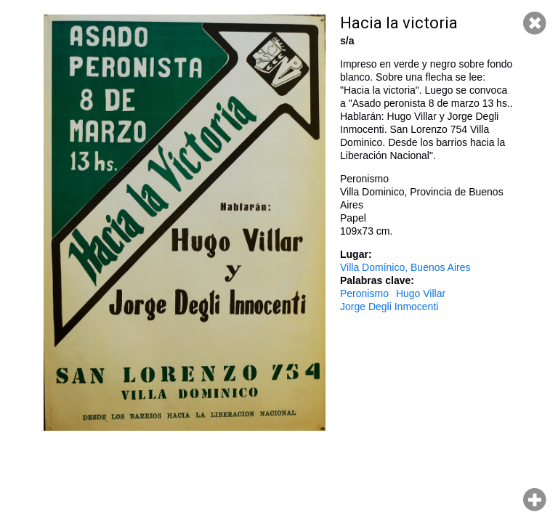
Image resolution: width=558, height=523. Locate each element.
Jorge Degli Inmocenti (389, 306)
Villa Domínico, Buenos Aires (405, 267)
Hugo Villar (420, 293)
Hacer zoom (535, 500)
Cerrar (535, 23)
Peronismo (364, 293)
